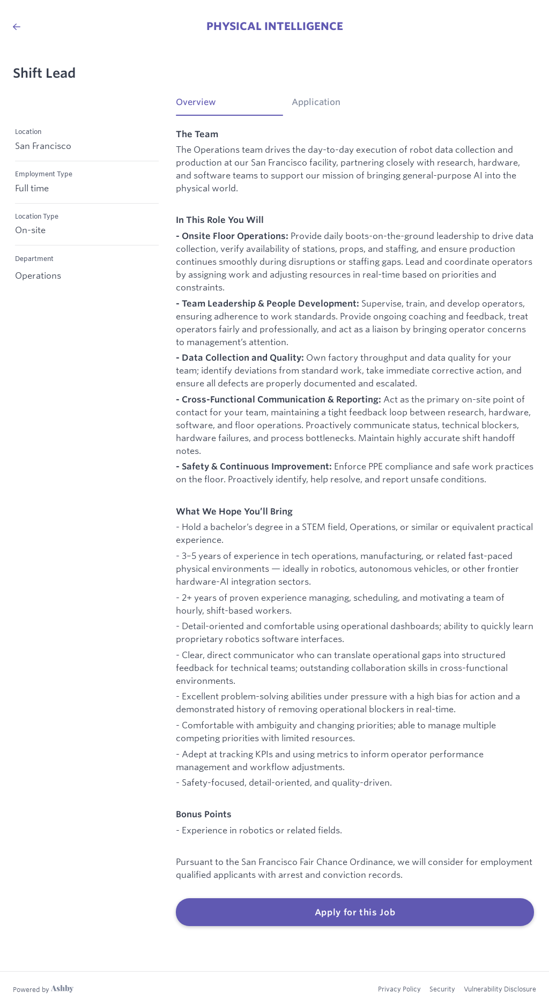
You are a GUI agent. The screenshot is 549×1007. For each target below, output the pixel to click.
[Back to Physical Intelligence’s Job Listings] (16, 27)
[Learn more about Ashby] (43, 989)
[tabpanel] (355, 527)
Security (442, 988)
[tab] (229, 105)
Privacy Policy (399, 988)
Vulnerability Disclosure (500, 988)
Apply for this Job (355, 912)
